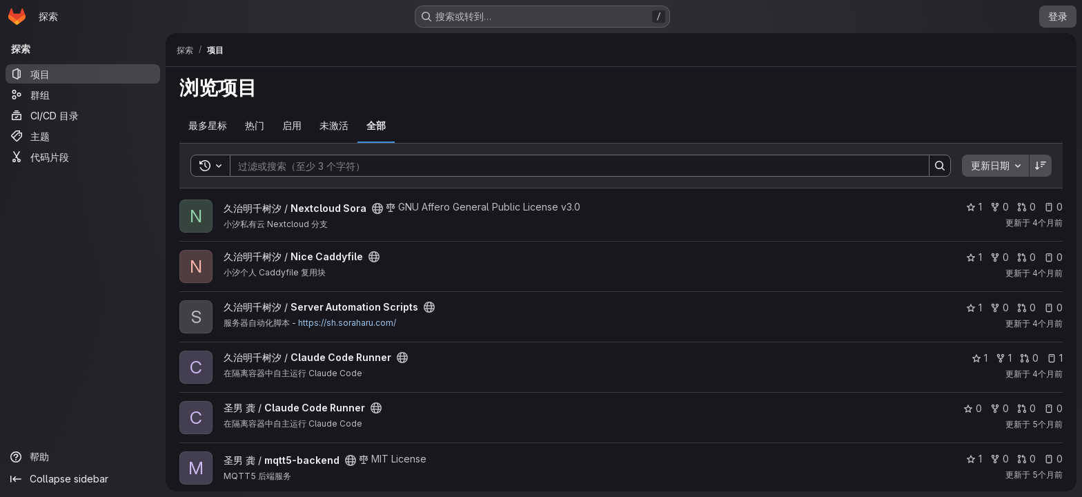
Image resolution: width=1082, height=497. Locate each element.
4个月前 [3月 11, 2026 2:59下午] (1047, 222)
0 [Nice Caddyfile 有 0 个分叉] (999, 257)
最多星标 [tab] (207, 125)
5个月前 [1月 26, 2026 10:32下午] (1047, 474)
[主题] (83, 136)
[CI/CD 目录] (83, 115)
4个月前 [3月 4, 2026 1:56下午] (1047, 374)
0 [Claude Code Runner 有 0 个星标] (972, 408)
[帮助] (83, 457)
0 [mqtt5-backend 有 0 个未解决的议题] (1053, 459)
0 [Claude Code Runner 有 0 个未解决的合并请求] (1029, 358)
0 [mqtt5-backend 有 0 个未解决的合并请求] (1026, 459)
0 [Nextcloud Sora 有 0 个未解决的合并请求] (1026, 207)
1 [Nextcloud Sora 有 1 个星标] (974, 207)
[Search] (572, 165)
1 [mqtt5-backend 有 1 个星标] (974, 459)
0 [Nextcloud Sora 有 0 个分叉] (999, 207)
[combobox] (995, 166)
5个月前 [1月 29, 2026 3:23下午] (1047, 424)
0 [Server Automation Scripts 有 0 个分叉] (999, 307)
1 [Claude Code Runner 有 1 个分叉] (1004, 358)
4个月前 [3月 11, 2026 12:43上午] (1047, 273)
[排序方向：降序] (1041, 166)
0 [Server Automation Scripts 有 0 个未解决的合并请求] (1026, 307)
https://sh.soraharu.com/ (347, 323)
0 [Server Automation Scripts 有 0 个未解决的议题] (1053, 307)
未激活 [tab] (333, 125)
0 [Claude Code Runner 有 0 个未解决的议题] (1053, 408)
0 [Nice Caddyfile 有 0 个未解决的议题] (1053, 257)
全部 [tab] (376, 125)
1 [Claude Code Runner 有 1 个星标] (979, 358)
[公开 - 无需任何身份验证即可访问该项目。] (377, 208)
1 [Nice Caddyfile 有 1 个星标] (974, 257)
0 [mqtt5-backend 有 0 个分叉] (999, 459)
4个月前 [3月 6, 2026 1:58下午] (1047, 323)
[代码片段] (83, 156)
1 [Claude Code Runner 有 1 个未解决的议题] (1055, 358)
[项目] (83, 74)
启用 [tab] (292, 125)
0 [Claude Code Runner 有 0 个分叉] (999, 408)
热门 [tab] (254, 125)
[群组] (83, 94)
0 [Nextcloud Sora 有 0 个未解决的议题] (1053, 207)
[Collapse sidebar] (83, 479)
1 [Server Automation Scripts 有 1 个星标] (974, 307)
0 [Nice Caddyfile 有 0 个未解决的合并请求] (1026, 257)
